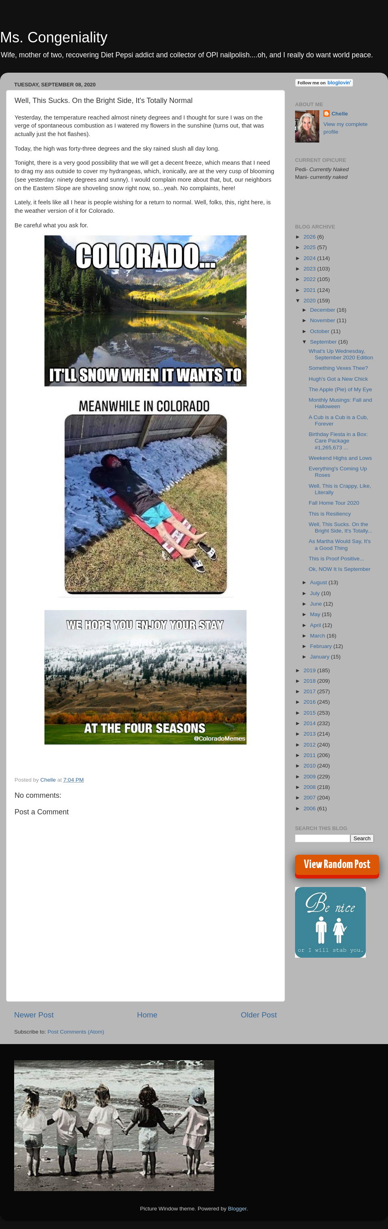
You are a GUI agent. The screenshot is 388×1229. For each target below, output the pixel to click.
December (323, 310)
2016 (310, 702)
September (324, 342)
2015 (310, 713)
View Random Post (337, 864)
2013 (310, 734)
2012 (310, 745)
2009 (310, 777)
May (316, 614)
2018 (310, 681)
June (316, 604)
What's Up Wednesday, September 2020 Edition (341, 354)
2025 (310, 247)
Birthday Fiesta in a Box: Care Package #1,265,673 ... (338, 440)
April (316, 625)
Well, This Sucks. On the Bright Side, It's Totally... (340, 527)
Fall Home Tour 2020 (334, 503)
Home (147, 1015)
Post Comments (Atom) (76, 1032)
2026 (310, 237)
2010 (310, 766)
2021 (310, 290)
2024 (310, 258)
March (318, 636)
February (321, 646)
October (320, 331)
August (319, 582)
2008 (310, 787)
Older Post (259, 1015)
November (323, 320)
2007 (310, 798)
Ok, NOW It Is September (340, 569)
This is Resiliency (330, 514)
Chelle (339, 114)
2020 (310, 301)
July (315, 593)
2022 (310, 279)
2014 (310, 723)
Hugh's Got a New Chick (338, 379)
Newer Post (34, 1015)
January (320, 657)
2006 (310, 808)
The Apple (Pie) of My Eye (340, 389)
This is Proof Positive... (336, 559)
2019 (310, 670)
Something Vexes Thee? (338, 368)
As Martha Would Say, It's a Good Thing (340, 544)
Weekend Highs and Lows (340, 458)
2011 (310, 755)
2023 (310, 269)
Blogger (237, 1209)
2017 (310, 691)
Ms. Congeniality (54, 37)
